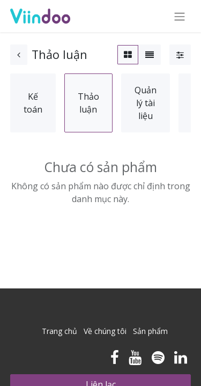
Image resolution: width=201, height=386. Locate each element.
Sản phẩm (150, 331)
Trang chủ (59, 331)
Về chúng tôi (105, 331)
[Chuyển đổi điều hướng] (179, 16)
